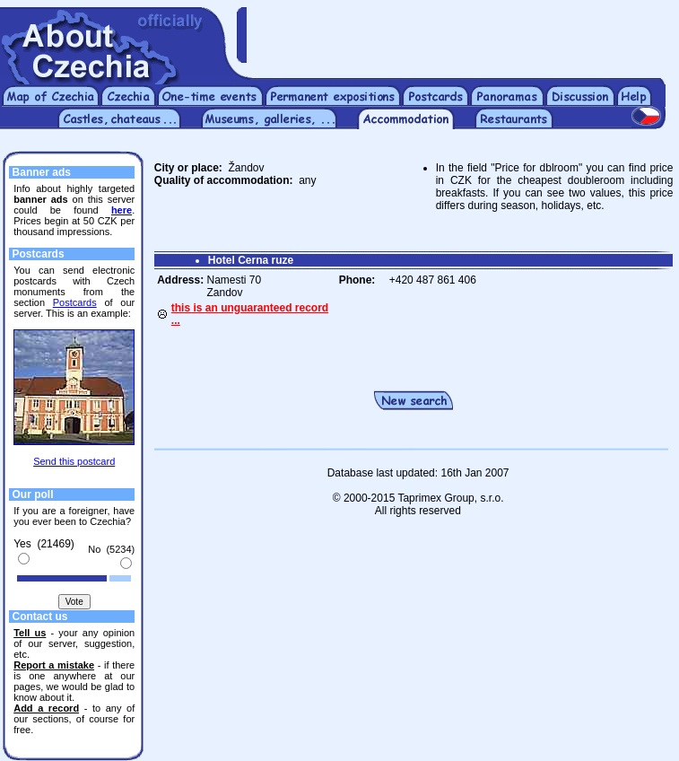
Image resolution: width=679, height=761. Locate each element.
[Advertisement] (463, 34)
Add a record (46, 708)
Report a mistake (53, 665)
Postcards (75, 302)
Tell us (29, 632)
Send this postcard (74, 461)
